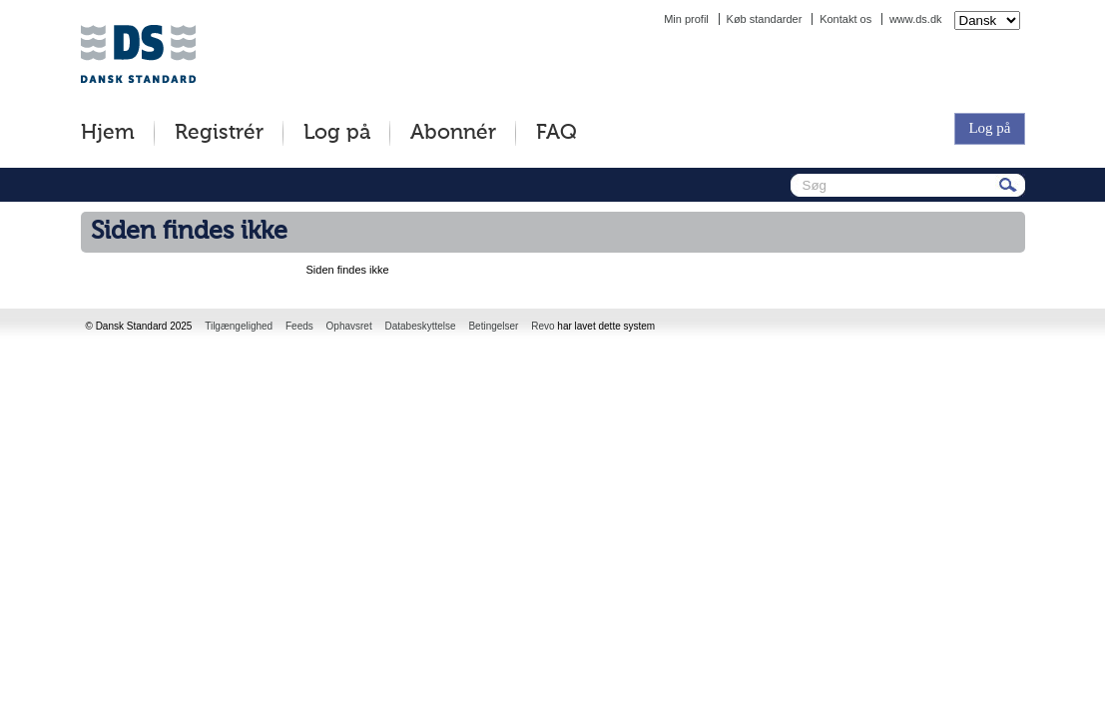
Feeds (299, 326)
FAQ (556, 133)
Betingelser (493, 326)
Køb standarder (765, 19)
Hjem (108, 133)
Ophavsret (349, 326)
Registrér (219, 133)
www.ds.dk (915, 19)
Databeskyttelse (419, 326)
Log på (336, 133)
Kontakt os (845, 19)
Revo (542, 326)
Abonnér (453, 133)
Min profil (686, 19)
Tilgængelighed (239, 326)
